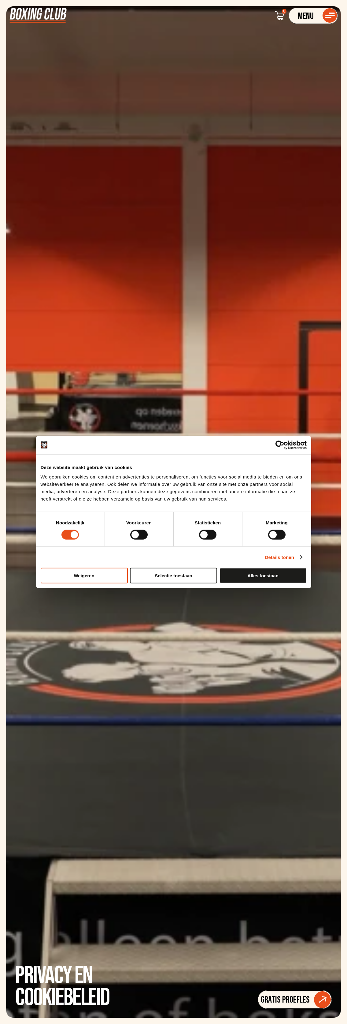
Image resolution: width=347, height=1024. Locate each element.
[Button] (295, 999)
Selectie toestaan (173, 575)
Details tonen (279, 557)
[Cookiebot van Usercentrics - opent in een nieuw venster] (280, 444)
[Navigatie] (313, 16)
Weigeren (84, 575)
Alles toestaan (263, 575)
